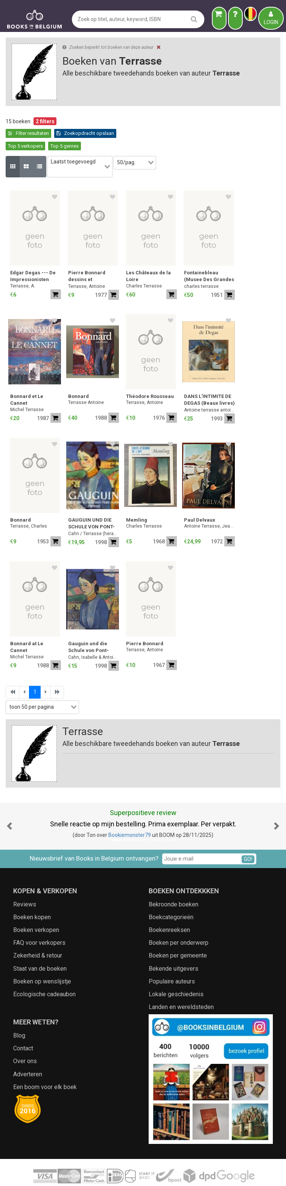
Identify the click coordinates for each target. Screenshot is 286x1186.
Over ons (25, 1040)
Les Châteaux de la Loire (148, 256)
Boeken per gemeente (178, 935)
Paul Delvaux (199, 499)
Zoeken (199, 1173)
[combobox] (83, 150)
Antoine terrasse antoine (209, 389)
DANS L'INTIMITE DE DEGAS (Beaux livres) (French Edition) (209, 380)
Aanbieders (225, 1173)
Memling (136, 499)
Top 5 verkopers (90, 133)
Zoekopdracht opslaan (37, 133)
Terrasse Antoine (86, 382)
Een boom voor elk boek (45, 1066)
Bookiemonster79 (129, 814)
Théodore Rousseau (150, 376)
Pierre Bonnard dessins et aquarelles (86, 256)
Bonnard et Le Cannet (26, 379)
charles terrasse (201, 266)
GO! (248, 838)
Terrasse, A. (22, 265)
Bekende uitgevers (173, 948)
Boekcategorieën (171, 896)
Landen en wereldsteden (181, 986)
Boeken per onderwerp (178, 922)
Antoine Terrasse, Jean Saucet (209, 505)
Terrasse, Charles (28, 505)
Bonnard (78, 376)
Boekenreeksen (169, 909)
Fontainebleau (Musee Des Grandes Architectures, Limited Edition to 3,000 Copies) (209, 256)
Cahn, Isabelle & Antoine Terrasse (93, 637)
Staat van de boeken (40, 948)
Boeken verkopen (36, 909)
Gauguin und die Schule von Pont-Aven (88, 627)
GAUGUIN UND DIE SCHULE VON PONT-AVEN (91, 504)
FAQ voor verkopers (39, 922)
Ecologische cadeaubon (44, 973)
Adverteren (27, 1053)
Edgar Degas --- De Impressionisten (33, 256)
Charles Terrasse (144, 265)
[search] (194, 19)
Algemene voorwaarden (112, 1173)
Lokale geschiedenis (176, 973)
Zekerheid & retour (37, 935)
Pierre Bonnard (144, 623)
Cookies (176, 1173)
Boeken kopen (32, 896)
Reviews (24, 883)
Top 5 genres (130, 133)
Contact (23, 1028)
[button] (9, 805)
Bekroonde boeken (173, 883)
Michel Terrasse (27, 389)
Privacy (154, 1173)
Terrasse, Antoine (86, 266)
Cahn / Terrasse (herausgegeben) (93, 513)
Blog (19, 1014)
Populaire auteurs (172, 960)
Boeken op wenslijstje (42, 960)
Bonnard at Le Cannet (26, 626)
